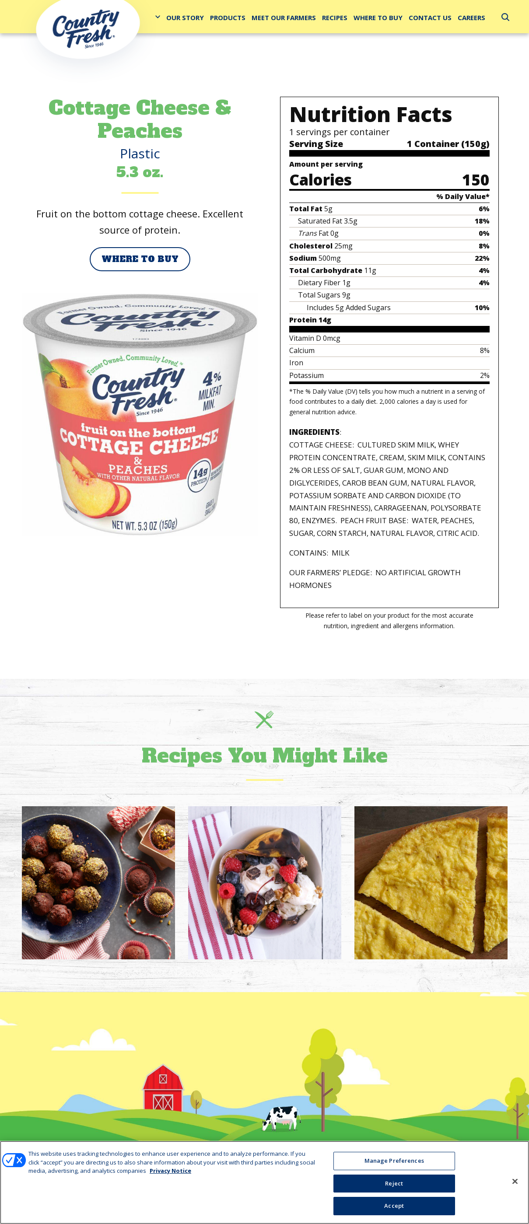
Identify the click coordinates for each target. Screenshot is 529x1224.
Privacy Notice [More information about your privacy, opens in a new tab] (170, 1171)
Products (227, 17)
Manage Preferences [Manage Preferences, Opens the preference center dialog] (394, 1161)
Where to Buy (378, 17)
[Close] (515, 1181)
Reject (394, 1183)
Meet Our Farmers (284, 17)
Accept (394, 1206)
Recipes (334, 17)
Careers (471, 17)
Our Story (185, 17)
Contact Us (430, 17)
